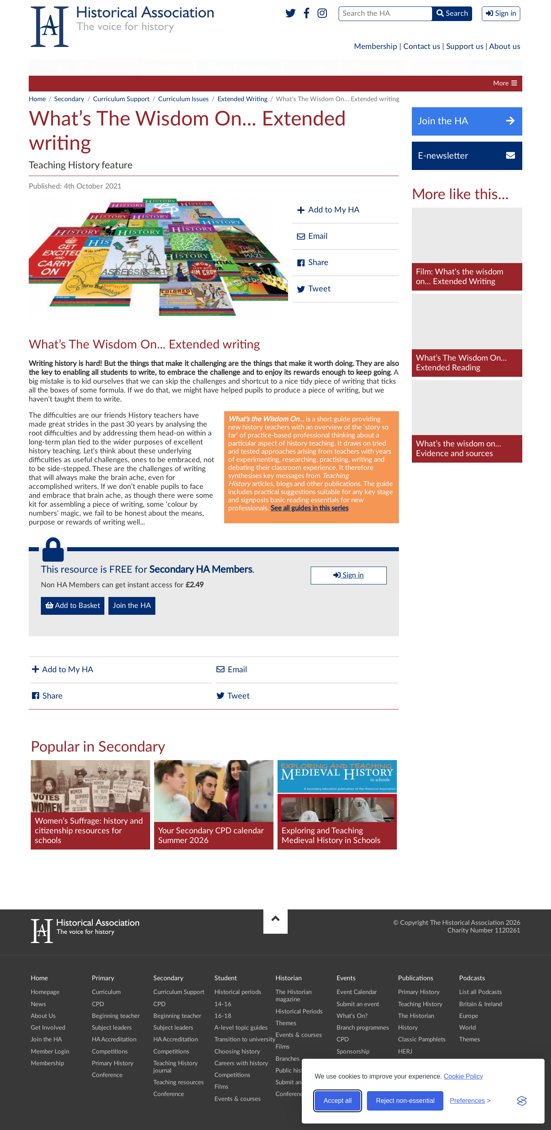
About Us (43, 1016)
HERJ (405, 1052)
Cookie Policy (463, 1076)
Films (221, 1087)
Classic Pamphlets (422, 1040)
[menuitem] (54, 67)
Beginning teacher (152, 83)
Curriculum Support (61, 83)
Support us (464, 47)
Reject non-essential (405, 1100)
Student (168, 67)
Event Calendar (357, 992)
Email (312, 236)
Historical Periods (299, 1012)
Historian (311, 67)
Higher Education (238, 67)
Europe (468, 1016)
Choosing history (237, 1052)
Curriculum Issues (183, 99)
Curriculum (106, 992)
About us (504, 47)
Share (312, 263)
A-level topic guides (241, 1028)
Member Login (50, 1052)
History (408, 1028)
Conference (107, 1075)
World (467, 1028)
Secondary (111, 67)
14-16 (222, 1004)
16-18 (222, 1016)
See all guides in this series (309, 508)
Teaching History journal (391, 83)
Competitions (326, 83)
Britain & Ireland (480, 1004)
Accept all (338, 1100)
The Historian (416, 1016)
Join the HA (132, 606)
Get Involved (48, 1028)
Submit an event (297, 1082)
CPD (108, 83)
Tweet (313, 289)
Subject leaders (211, 83)
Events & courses (237, 1099)
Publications (374, 67)
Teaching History (420, 1004)
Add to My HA (328, 210)
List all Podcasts (480, 992)
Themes (286, 1023)
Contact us (421, 47)
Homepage (45, 992)
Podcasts (436, 67)
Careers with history (241, 1063)
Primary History (113, 1063)
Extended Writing (242, 99)
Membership (375, 47)
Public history (294, 1071)
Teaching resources (178, 1082)
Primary (54, 67)
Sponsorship (353, 1052)
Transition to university (245, 1040)
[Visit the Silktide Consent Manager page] (522, 1101)
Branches (493, 67)
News (38, 1004)
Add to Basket (72, 605)
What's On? (352, 1016)
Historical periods (237, 992)
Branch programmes (363, 1028)
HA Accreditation (270, 83)
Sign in (348, 575)
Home (37, 99)
